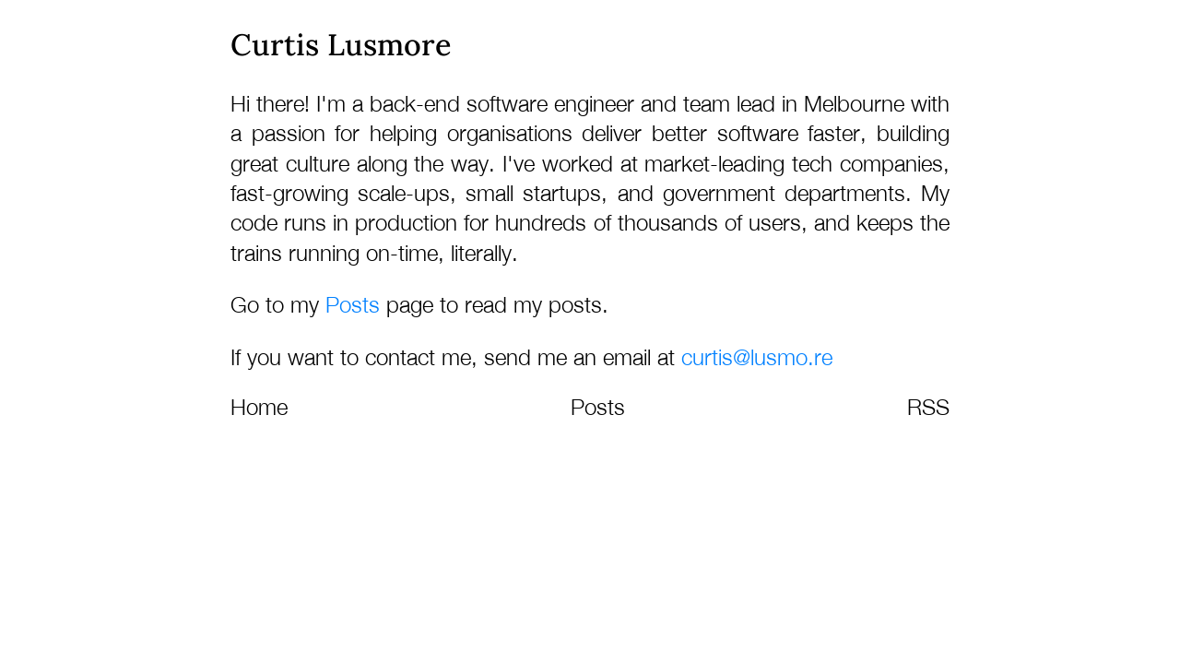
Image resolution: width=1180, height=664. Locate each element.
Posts (352, 304)
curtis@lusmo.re (756, 357)
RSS (928, 407)
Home (259, 407)
